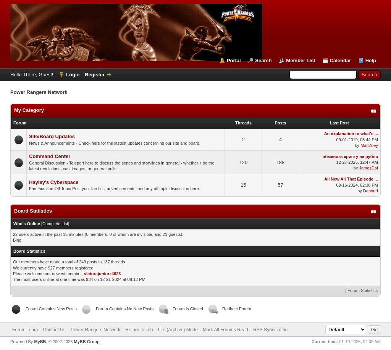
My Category (29, 110)
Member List (300, 60)
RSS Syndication (270, 329)
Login (72, 74)
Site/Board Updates (52, 136)
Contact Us (54, 329)
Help (370, 60)
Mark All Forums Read (225, 329)
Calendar (340, 60)
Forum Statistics (362, 290)
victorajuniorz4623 (102, 273)
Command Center (49, 156)
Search (263, 60)
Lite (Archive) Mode (178, 329)
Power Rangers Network (95, 329)
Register (95, 74)
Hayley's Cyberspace (54, 182)
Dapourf (370, 191)
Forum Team (25, 329)
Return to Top (139, 329)
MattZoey (369, 145)
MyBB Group (86, 341)
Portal (234, 60)
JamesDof (368, 168)
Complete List (55, 223)
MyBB (40, 341)
